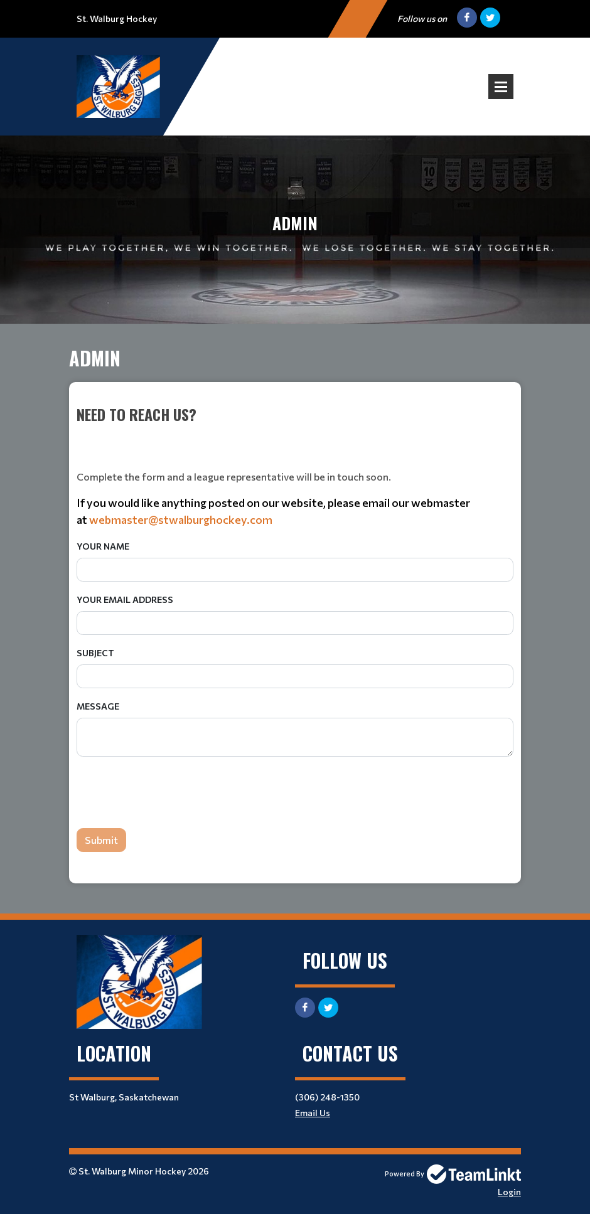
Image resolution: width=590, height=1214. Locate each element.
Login (509, 1191)
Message (98, 706)
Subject (95, 652)
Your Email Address (125, 599)
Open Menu (500, 86)
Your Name (103, 546)
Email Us (312, 1112)
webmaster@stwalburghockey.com (180, 519)
